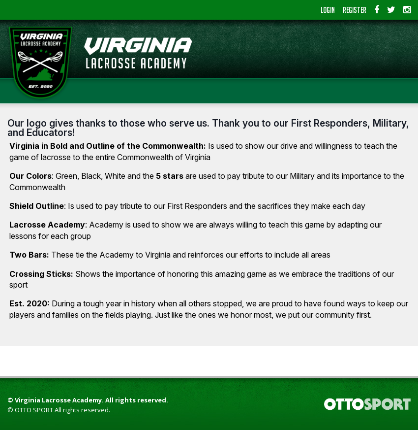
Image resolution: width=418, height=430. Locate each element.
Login (328, 9)
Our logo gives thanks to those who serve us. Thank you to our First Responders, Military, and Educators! (208, 127)
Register (354, 9)
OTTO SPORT (34, 409)
